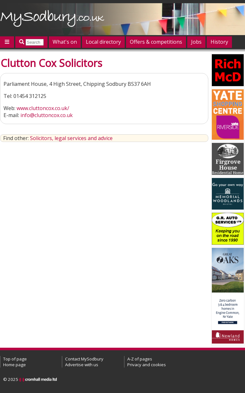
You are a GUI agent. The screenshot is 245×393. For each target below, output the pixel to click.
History (219, 41)
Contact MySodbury (84, 359)
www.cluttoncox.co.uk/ (43, 108)
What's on (65, 41)
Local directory (103, 41)
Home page (14, 364)
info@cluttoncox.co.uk (46, 115)
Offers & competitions (156, 41)
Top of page (15, 359)
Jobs (196, 41)
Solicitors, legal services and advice (71, 138)
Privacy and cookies (146, 364)
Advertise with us (81, 364)
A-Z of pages (139, 359)
